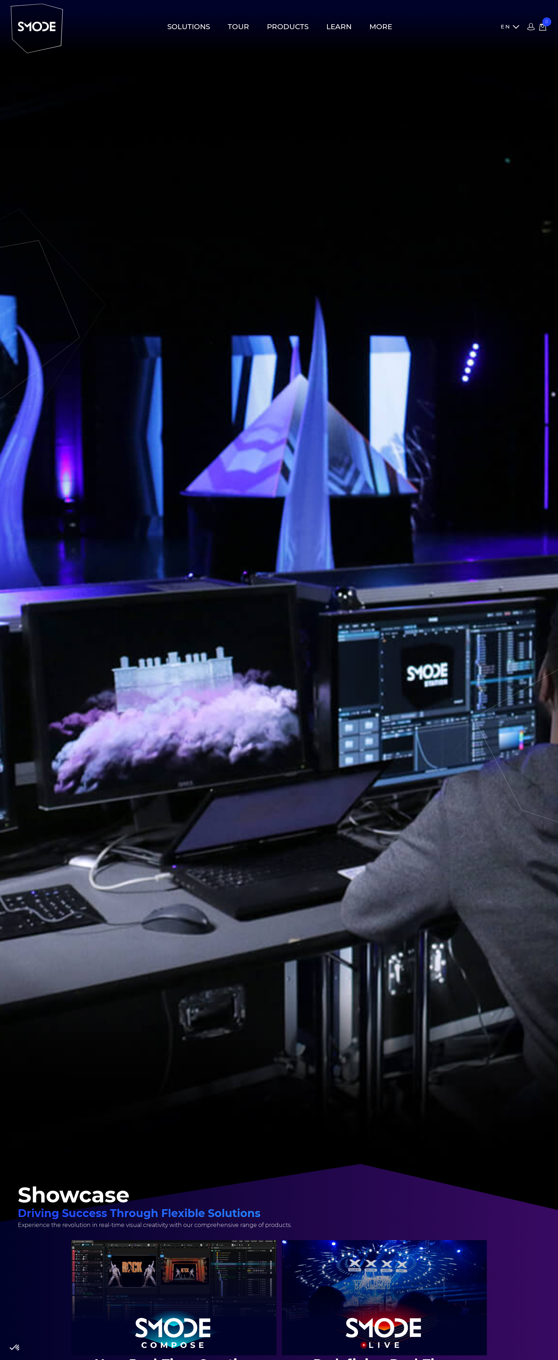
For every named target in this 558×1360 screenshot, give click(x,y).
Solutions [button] (188, 26)
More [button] (380, 26)
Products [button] (288, 26)
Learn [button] (339, 26)
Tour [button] (238, 26)
